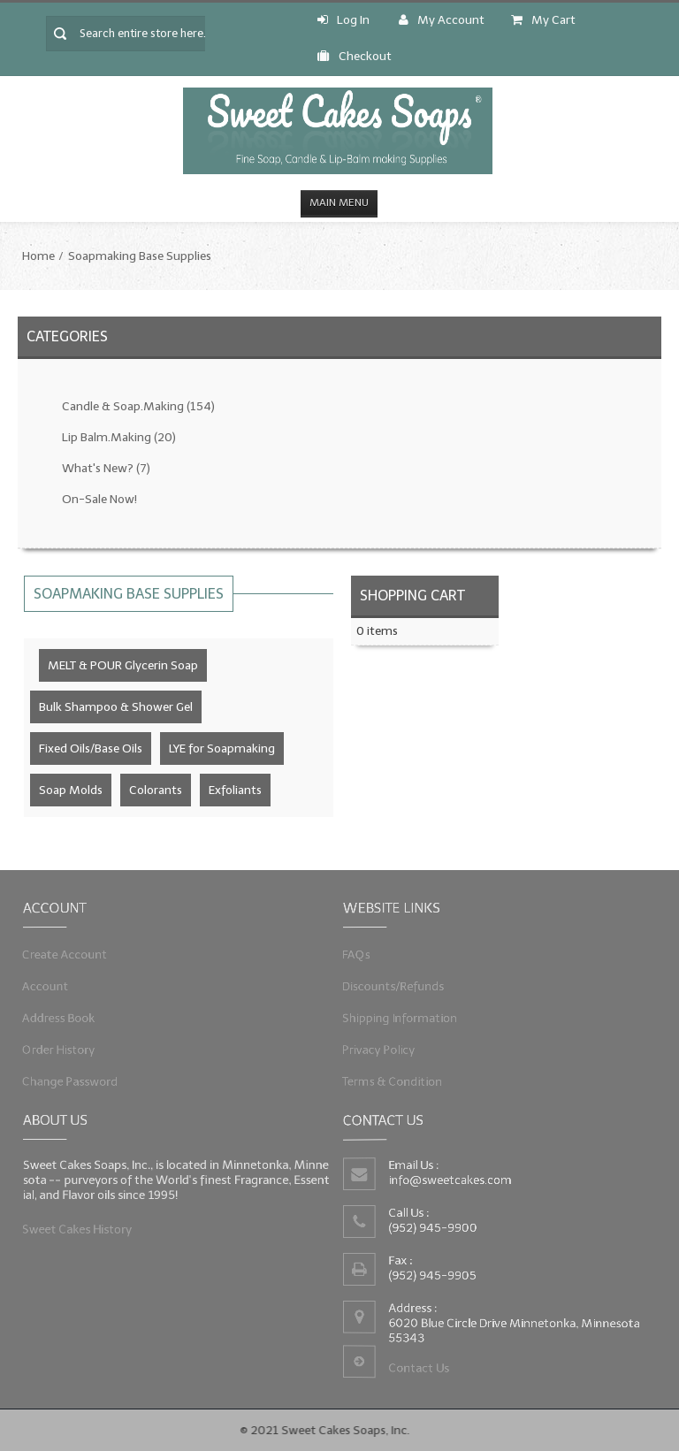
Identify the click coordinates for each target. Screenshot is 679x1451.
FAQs (361, 955)
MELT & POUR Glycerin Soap (123, 665)
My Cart (543, 19)
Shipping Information (403, 1016)
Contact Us (421, 1365)
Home (38, 255)
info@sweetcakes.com (451, 1180)
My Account (441, 19)
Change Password (74, 1077)
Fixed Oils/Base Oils (90, 748)
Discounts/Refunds (397, 986)
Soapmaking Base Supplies (139, 255)
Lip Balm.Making (119, 437)
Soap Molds (71, 790)
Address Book (63, 1016)
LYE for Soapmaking (222, 748)
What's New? (106, 468)
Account (51, 986)
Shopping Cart (412, 595)
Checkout (354, 56)
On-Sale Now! (99, 499)
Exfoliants (235, 790)
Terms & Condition (396, 1077)
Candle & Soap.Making (138, 406)
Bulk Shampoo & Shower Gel (116, 706)
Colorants (155, 790)
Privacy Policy (382, 1047)
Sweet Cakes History (81, 1227)
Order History (63, 1047)
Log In (343, 19)
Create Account (69, 955)
